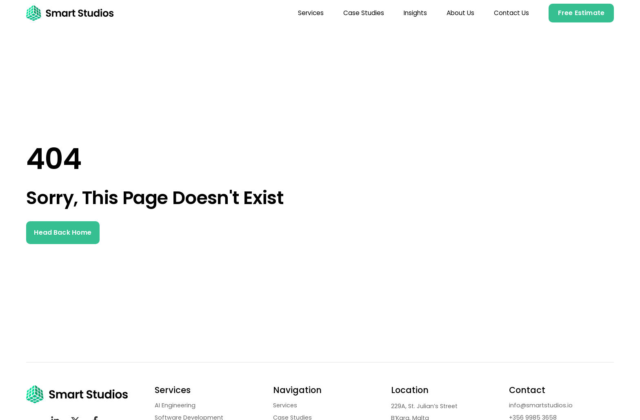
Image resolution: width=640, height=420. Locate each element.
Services (311, 13)
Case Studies (363, 13)
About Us (460, 13)
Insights (415, 13)
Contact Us (511, 13)
